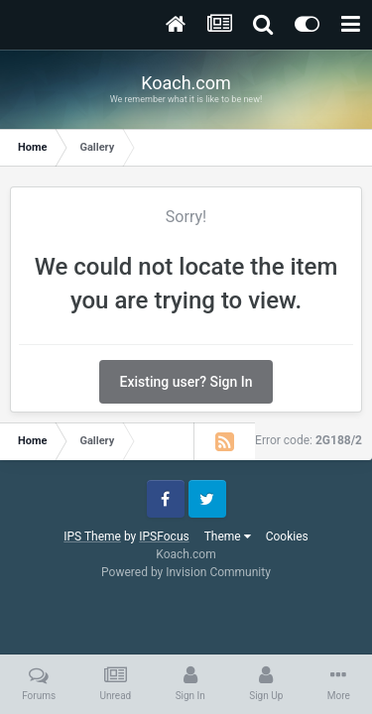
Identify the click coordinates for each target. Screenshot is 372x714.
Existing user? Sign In (186, 382)
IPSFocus (163, 536)
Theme (227, 536)
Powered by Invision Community (186, 572)
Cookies (287, 536)
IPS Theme (92, 536)
